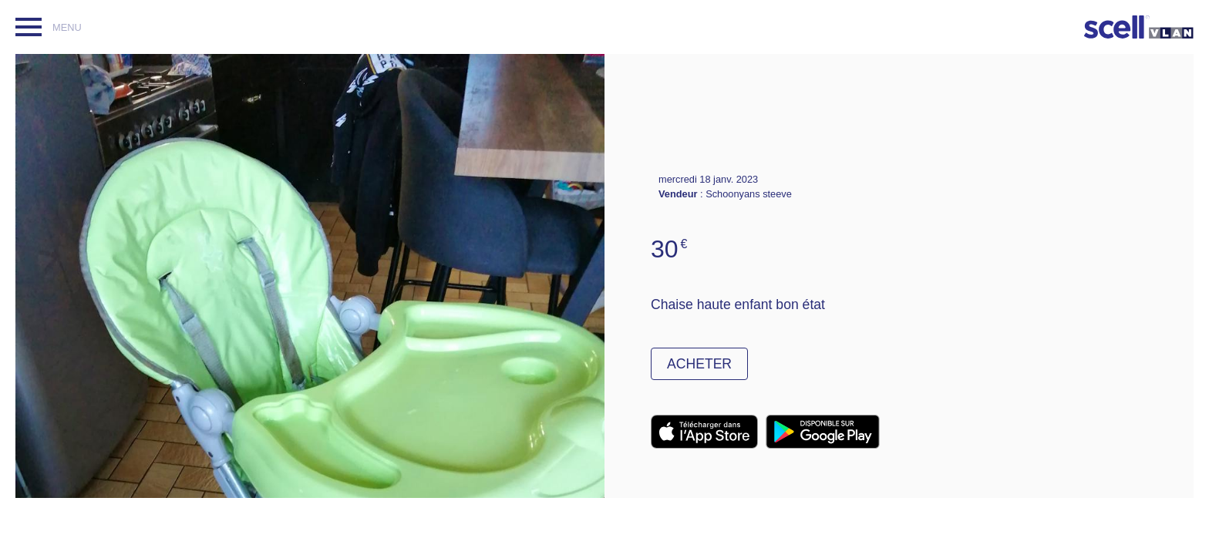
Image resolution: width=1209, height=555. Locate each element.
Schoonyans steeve (749, 194)
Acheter (699, 364)
